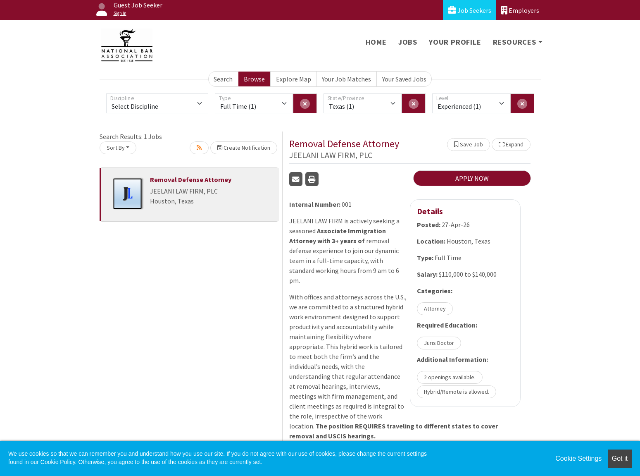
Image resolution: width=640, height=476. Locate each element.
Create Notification (243, 147)
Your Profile (455, 42)
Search (223, 79)
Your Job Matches (346, 79)
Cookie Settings (578, 458)
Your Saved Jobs (404, 79)
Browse (254, 79)
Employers (520, 10)
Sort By (116, 147)
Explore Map (293, 79)
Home (376, 42)
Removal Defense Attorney (190, 179)
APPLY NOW (472, 178)
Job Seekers (469, 10)
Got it (620, 458)
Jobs (407, 42)
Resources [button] (514, 42)
